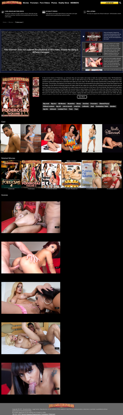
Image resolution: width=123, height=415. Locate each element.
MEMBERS (75, 3)
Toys (76, 109)
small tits (77, 106)
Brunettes (71, 103)
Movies (26, 3)
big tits (45, 109)
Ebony (79, 103)
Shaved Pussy (104, 103)
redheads (85, 106)
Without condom (48, 106)
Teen (70, 109)
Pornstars (34, 3)
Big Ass (53, 103)
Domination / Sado (102, 106)
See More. (82, 97)
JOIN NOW (109, 3)
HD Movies (62, 103)
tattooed (53, 109)
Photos (54, 3)
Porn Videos (45, 3)
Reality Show (64, 3)
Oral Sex (85, 103)
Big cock (46, 103)
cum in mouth (67, 106)
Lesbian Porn (62, 109)
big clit (58, 106)
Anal (92, 106)
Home (4, 22)
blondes (113, 106)
